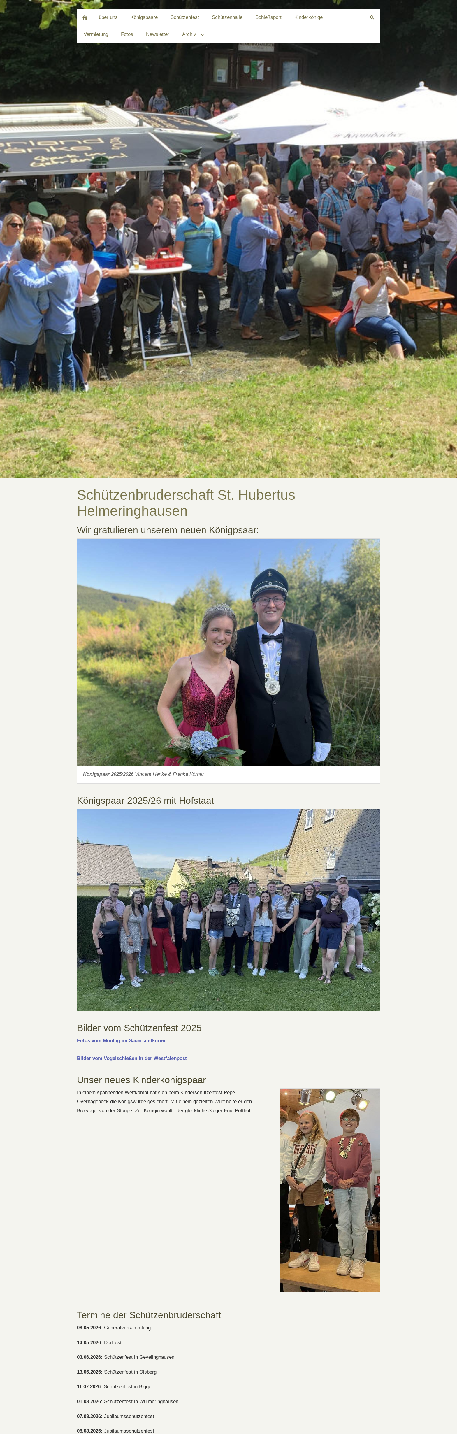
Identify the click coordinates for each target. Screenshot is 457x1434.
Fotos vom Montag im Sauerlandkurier (121, 1040)
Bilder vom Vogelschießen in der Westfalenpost (132, 1058)
